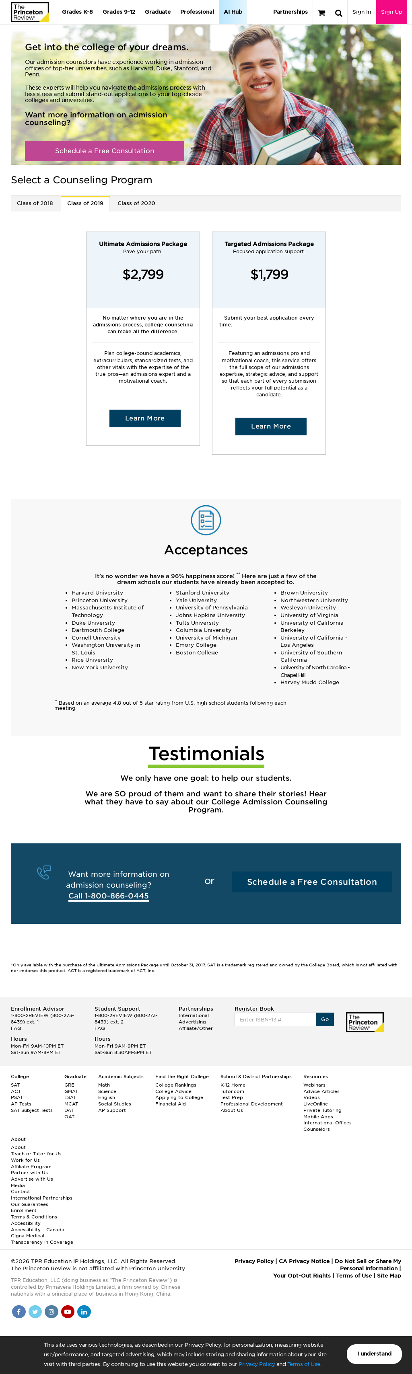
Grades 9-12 (119, 12)
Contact (20, 1191)
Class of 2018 (35, 203)
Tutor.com (232, 1091)
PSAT (17, 1097)
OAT (69, 1117)
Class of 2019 (85, 203)
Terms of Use (303, 1364)
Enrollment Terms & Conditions (34, 1214)
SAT (15, 1085)
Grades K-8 (77, 12)
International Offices (327, 1123)
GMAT (71, 1091)
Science (107, 1091)
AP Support (112, 1110)
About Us (231, 1110)
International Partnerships (41, 1198)
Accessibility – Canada (37, 1229)
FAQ (16, 1028)
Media (18, 1185)
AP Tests (21, 1104)
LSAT (70, 1097)
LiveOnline (315, 1104)
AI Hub (233, 12)
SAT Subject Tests (32, 1110)
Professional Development (251, 1104)
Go (325, 1019)
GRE (69, 1085)
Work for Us (25, 1160)
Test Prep (231, 1097)
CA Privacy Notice (304, 1261)
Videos (311, 1097)
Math (104, 1085)
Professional (197, 12)
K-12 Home (232, 1085)
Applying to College (179, 1097)
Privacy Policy (257, 1364)
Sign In (361, 12)
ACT (16, 1091)
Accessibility (26, 1223)
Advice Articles (321, 1091)
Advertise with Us (32, 1179)
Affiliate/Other (196, 1028)
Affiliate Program (31, 1166)
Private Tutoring (322, 1110)
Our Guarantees (29, 1204)
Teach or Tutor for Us (36, 1154)
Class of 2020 (136, 203)
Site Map (389, 1276)
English (106, 1097)
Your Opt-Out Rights (302, 1276)
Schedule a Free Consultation (104, 151)
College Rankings (175, 1085)
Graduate (158, 12)
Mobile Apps (318, 1117)
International (194, 1015)
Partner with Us (29, 1172)
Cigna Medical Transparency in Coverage (42, 1239)
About (18, 1147)
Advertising (192, 1022)
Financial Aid (170, 1104)
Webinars (314, 1085)
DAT (69, 1110)
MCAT (71, 1104)
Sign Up (391, 12)
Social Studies (114, 1104)
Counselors (316, 1129)
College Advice (173, 1091)
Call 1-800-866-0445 (108, 896)
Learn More (145, 418)
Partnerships (290, 12)
